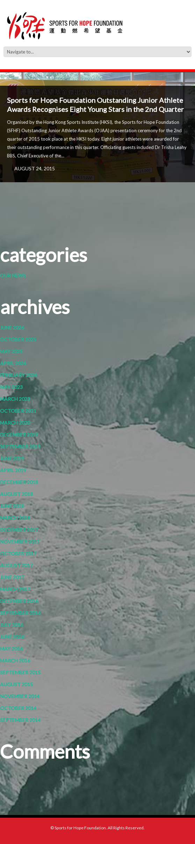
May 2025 (11, 351)
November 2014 (19, 696)
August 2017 (16, 565)
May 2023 (11, 387)
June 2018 (12, 506)
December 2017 (19, 530)
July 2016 (11, 625)
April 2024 (13, 363)
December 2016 (19, 601)
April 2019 (13, 470)
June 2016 (12, 637)
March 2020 (15, 423)
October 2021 (18, 411)
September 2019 (20, 446)
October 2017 (18, 553)
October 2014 (18, 708)
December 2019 (19, 435)
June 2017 (12, 577)
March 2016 (15, 661)
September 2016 (20, 613)
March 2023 (15, 399)
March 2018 (15, 518)
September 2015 (20, 672)
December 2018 (19, 482)
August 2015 (16, 684)
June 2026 (12, 328)
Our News (13, 275)
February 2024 (18, 375)
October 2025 (18, 339)
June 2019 (12, 458)
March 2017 (15, 589)
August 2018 (16, 494)
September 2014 (20, 720)
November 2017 (19, 542)
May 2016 (11, 649)
